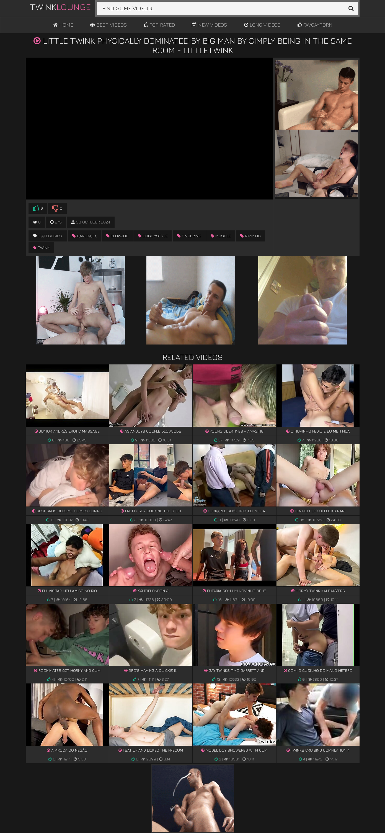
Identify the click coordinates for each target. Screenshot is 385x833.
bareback (84, 235)
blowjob (117, 235)
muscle (221, 235)
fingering (189, 235)
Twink (60, 6)
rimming (250, 235)
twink (41, 247)
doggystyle (153, 235)
